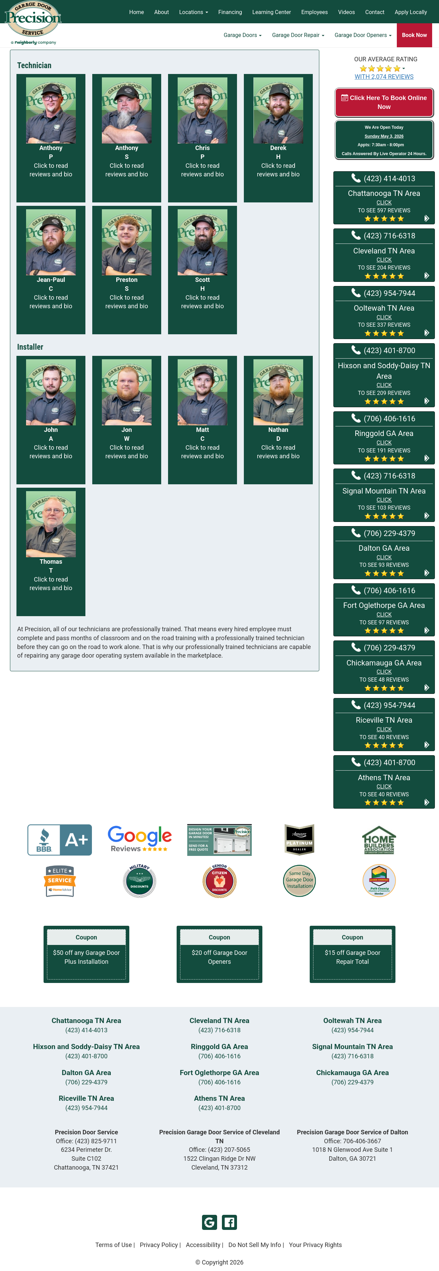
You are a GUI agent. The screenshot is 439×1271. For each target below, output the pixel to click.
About (161, 12)
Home (136, 12)
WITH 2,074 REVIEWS (384, 76)
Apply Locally (411, 12)
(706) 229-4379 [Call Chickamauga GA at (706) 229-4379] (383, 647)
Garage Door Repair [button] (298, 36)
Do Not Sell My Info (254, 1244)
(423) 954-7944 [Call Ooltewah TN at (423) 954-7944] (383, 293)
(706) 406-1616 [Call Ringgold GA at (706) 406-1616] (383, 418)
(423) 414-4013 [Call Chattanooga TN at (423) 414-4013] (383, 178)
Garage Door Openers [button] (363, 36)
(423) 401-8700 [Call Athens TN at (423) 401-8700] (383, 762)
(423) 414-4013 (86, 1030)
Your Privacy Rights (315, 1244)
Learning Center (271, 12)
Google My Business (209, 1222)
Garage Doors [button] (243, 36)
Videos (346, 12)
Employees (314, 12)
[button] (384, 205)
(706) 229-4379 (86, 1082)
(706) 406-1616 (219, 1056)
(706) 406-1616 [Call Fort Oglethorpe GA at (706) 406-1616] (383, 590)
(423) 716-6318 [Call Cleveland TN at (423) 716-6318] (383, 235)
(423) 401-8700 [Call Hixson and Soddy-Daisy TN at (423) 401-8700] (383, 350)
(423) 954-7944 (352, 1030)
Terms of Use (113, 1244)
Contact (374, 12)
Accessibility (203, 1244)
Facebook (229, 1222)
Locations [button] (193, 12)
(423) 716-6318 (219, 1030)
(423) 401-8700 (86, 1056)
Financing (230, 12)
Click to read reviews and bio (50, 170)
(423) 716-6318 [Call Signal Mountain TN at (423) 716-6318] (383, 475)
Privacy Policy (159, 1244)
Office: (86, 1141)
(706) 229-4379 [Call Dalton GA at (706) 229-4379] (383, 533)
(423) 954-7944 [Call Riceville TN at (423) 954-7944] (383, 705)
